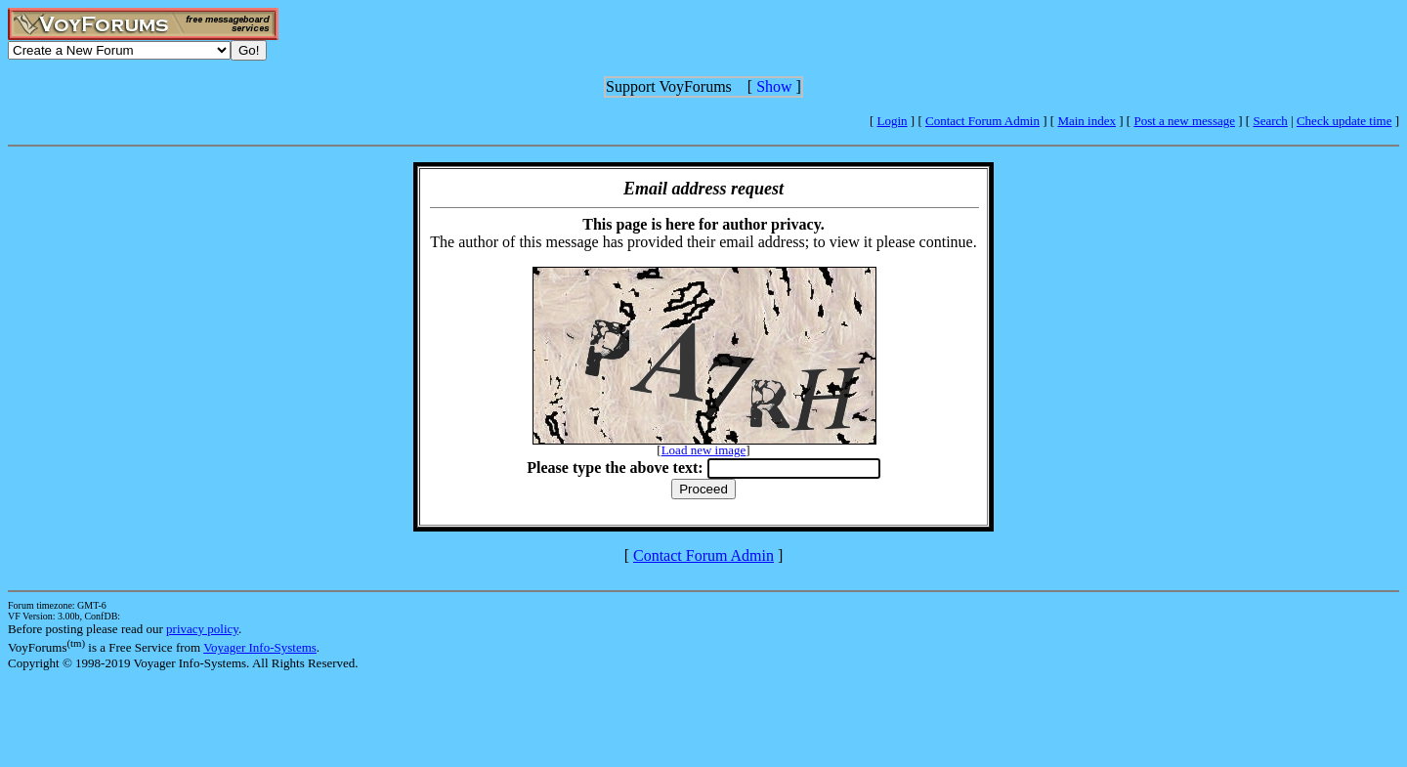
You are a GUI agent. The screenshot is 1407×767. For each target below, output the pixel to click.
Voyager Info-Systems (260, 647)
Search (1270, 120)
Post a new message (1184, 120)
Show (773, 86)
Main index (1086, 120)
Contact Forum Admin (982, 120)
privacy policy (202, 628)
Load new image (703, 450)
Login (892, 120)
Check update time (1344, 120)
